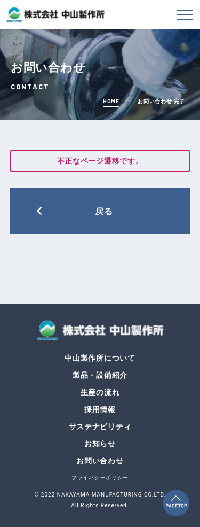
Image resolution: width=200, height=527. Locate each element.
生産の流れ (100, 392)
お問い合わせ (99, 460)
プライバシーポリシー (100, 477)
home (111, 101)
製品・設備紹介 (100, 375)
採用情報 (100, 409)
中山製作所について (100, 358)
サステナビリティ (100, 426)
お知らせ (100, 443)
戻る (104, 211)
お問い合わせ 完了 (161, 101)
